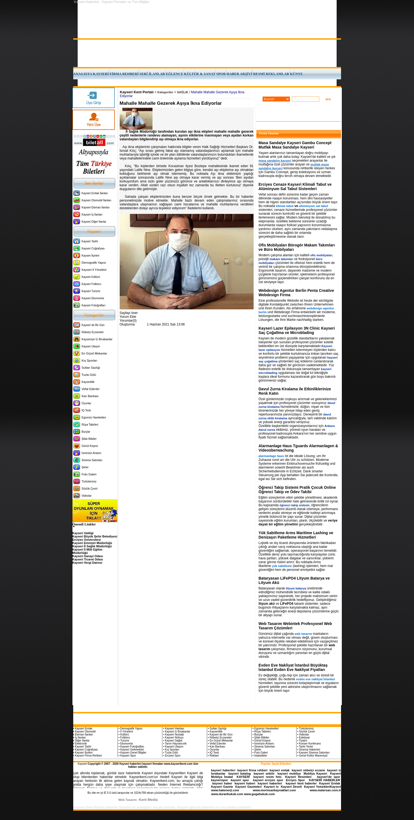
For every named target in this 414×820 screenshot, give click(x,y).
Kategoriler (165, 92)
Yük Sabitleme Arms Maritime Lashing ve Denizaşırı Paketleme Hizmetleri (296, 535)
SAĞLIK (183, 92)
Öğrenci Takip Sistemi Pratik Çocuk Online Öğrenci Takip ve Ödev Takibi (297, 489)
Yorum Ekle (128, 317)
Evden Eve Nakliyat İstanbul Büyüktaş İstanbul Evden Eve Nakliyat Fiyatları (293, 667)
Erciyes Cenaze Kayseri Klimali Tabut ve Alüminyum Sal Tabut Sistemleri (295, 186)
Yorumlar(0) (128, 320)
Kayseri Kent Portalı (137, 92)
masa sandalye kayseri (275, 160)
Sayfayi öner (129, 313)
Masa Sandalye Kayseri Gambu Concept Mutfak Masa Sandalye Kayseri (295, 145)
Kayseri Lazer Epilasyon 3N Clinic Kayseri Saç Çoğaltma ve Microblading (297, 330)
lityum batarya (296, 588)
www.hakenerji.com (225, 790)
